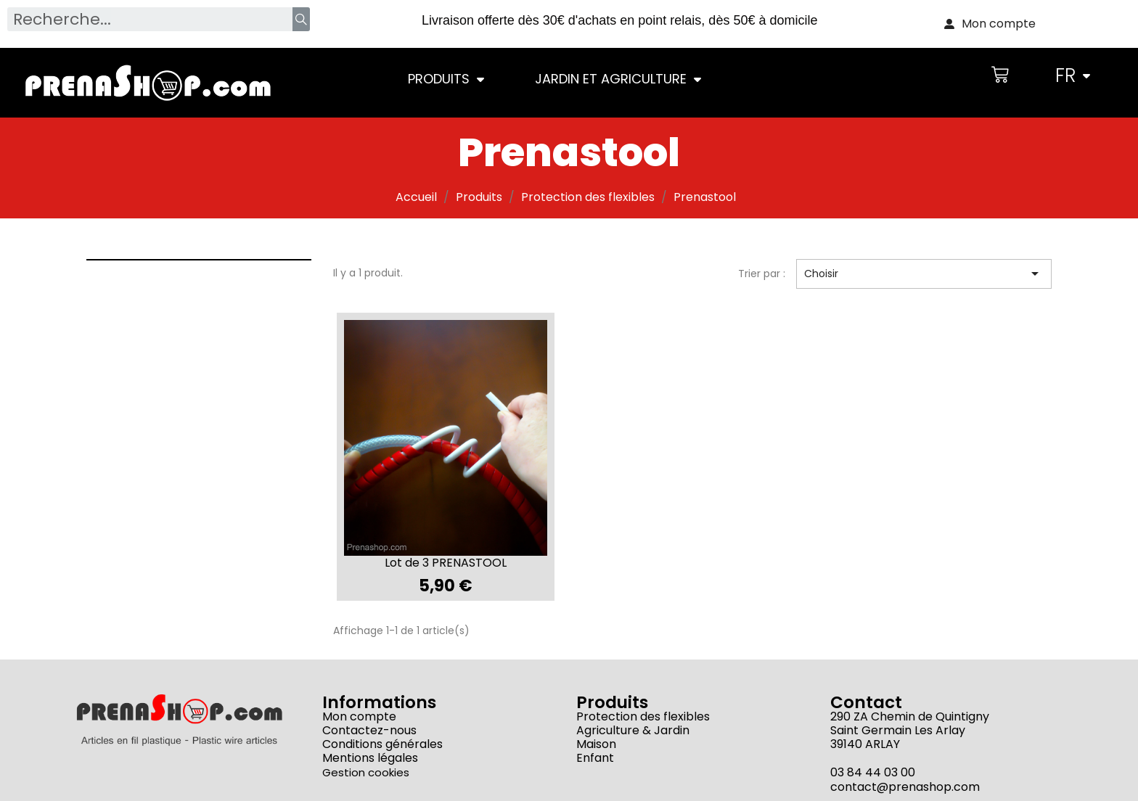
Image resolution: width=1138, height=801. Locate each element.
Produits (446, 79)
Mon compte (359, 716)
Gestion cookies (365, 772)
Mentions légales (370, 757)
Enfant (595, 757)
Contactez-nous (369, 730)
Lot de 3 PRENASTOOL (446, 562)
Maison (596, 744)
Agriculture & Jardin (632, 730)
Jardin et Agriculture (618, 79)
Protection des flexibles (643, 716)
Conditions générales (382, 744)
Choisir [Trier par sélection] (924, 273)
